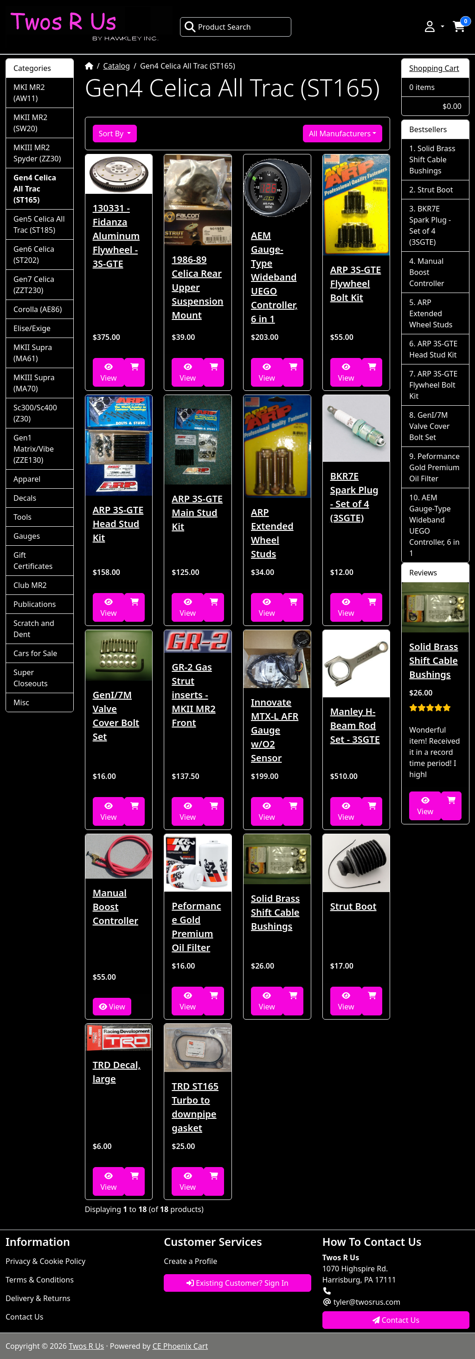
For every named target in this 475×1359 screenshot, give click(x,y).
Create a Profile (190, 1261)
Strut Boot (353, 906)
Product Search (217, 27)
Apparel (26, 479)
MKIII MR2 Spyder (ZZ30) (37, 153)
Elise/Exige (32, 328)
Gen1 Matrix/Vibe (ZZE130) (33, 449)
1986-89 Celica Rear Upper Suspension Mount (197, 287)
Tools (22, 517)
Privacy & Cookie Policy (45, 1261)
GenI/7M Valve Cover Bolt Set (116, 716)
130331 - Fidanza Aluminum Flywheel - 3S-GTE (116, 236)
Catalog (116, 66)
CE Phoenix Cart (180, 1346)
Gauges (26, 536)
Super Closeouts (30, 678)
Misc (21, 702)
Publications (34, 604)
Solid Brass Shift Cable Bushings (275, 912)
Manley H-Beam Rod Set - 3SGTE (355, 725)
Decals (24, 498)
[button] (433, 26)
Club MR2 (30, 585)
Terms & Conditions (40, 1280)
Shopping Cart (434, 68)
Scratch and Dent (33, 628)
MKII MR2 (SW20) (30, 123)
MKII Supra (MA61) (32, 353)
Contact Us (24, 1317)
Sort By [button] (112, 133)
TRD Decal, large (117, 1072)
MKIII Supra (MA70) (34, 383)
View (108, 373)
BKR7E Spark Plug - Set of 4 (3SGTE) (354, 497)
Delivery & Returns (38, 1298)
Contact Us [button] (396, 1320)
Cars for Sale (35, 653)
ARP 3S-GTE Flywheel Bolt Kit (355, 283)
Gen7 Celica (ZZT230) (33, 284)
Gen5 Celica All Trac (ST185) (39, 224)
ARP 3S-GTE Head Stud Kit (118, 524)
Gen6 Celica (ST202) (33, 254)
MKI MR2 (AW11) (29, 92)
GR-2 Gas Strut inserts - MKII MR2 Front (193, 695)
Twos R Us (86, 1346)
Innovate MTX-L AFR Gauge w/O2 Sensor (274, 730)
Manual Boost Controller (115, 907)
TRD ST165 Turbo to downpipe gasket (195, 1107)
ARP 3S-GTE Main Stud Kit (197, 512)
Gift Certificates (32, 560)
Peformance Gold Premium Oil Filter (196, 927)
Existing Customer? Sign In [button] (237, 1283)
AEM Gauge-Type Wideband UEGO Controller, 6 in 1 (274, 277)
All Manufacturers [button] (340, 133)
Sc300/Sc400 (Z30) (35, 413)
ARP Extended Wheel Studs (272, 533)
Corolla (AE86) (37, 309)
